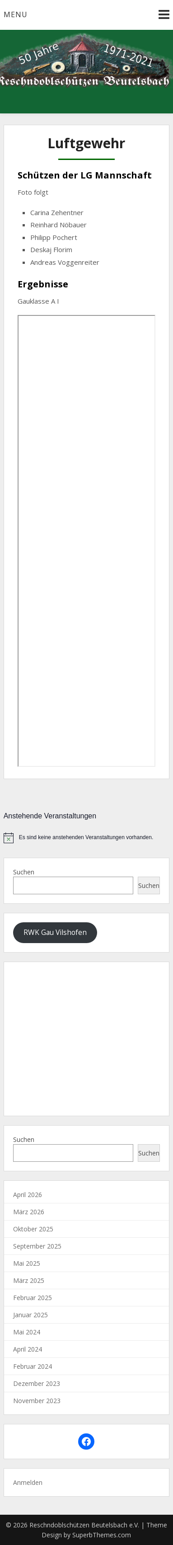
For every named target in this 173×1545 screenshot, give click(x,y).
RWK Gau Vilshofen (55, 932)
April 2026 (27, 1194)
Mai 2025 (26, 1263)
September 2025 (37, 1246)
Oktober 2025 (33, 1229)
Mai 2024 (26, 1332)
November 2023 (37, 1400)
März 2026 (28, 1211)
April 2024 (27, 1349)
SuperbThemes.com (101, 1535)
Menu (16, 14)
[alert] (87, 837)
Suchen (23, 872)
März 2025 (28, 1280)
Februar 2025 (32, 1297)
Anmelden (27, 1482)
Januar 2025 (30, 1314)
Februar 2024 (32, 1366)
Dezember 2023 (36, 1383)
